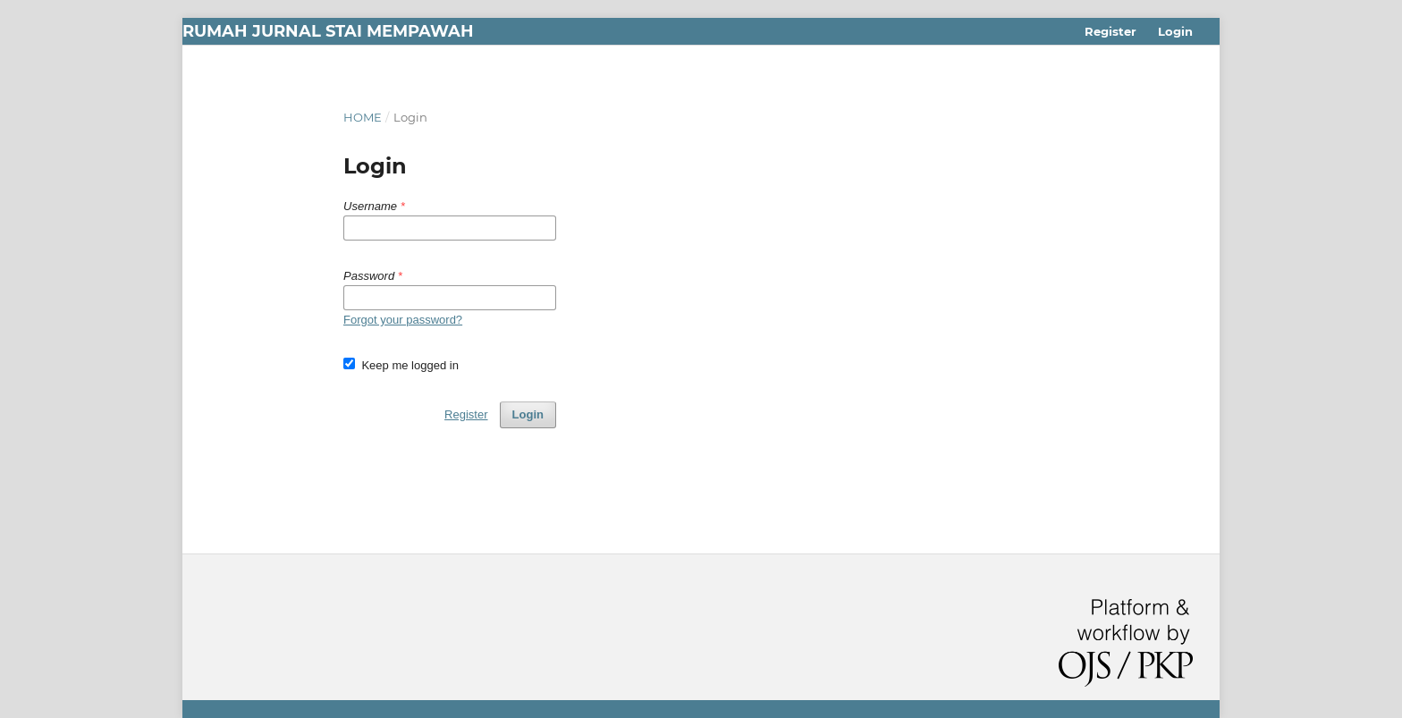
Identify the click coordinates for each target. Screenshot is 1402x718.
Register (1110, 31)
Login (1175, 31)
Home (362, 117)
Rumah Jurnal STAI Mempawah (328, 31)
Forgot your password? (402, 319)
